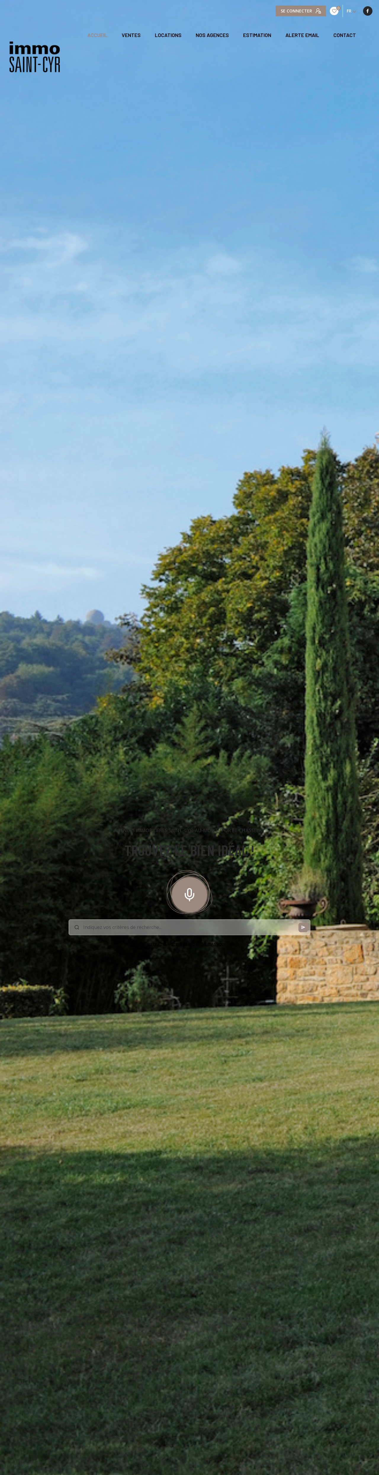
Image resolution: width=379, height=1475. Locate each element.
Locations (168, 35)
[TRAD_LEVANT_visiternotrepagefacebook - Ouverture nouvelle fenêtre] (280, 11)
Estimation (257, 35)
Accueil (97, 35)
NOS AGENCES (212, 35)
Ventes (131, 35)
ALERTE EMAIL (302, 35)
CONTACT (344, 35)
